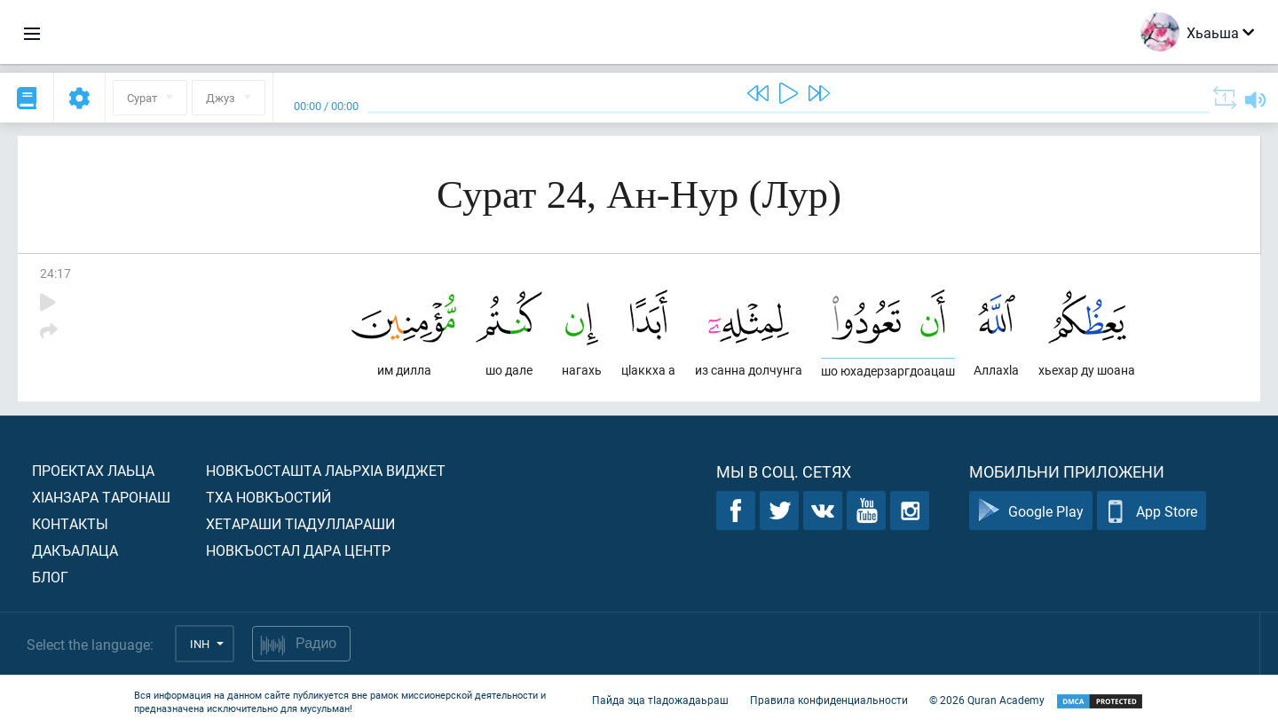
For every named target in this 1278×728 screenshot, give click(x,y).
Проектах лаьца (93, 470)
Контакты (70, 523)
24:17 (55, 273)
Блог (50, 576)
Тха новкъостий (268, 496)
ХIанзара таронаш (101, 496)
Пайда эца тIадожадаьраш (660, 699)
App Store (1151, 511)
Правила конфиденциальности (829, 699)
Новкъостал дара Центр (298, 550)
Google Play (1031, 511)
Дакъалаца (75, 550)
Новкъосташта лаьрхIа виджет (326, 470)
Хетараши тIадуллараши (300, 523)
